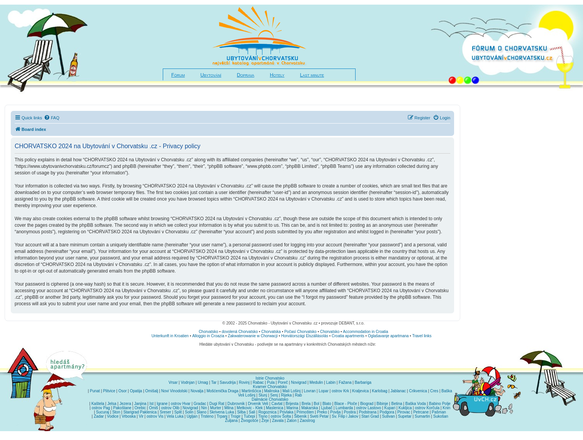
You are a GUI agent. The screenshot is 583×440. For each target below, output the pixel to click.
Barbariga (363, 382)
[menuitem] (51, 117)
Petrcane (421, 412)
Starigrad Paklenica (140, 412)
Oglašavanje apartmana (388, 336)
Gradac (200, 404)
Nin (204, 408)
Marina (292, 408)
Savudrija (228, 382)
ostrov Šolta (281, 416)
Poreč (283, 382)
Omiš (153, 408)
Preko (322, 412)
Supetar (404, 416)
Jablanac (398, 391)
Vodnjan (188, 382)
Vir (141, 416)
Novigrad (298, 382)
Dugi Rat (216, 404)
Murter (215, 408)
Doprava (245, 75)
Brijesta (292, 404)
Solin (189, 412)
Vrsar (173, 382)
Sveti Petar (319, 416)
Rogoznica (267, 412)
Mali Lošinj (291, 391)
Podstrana (368, 412)
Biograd (366, 404)
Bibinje (382, 404)
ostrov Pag (101, 408)
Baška (446, 391)
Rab (298, 395)
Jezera (125, 404)
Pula (271, 382)
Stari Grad (370, 416)
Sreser (165, 412)
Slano (202, 412)
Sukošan (440, 416)
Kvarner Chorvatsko (270, 387)
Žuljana (231, 420)
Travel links (421, 336)
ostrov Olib (170, 408)
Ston (116, 412)
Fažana (345, 382)
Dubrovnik (236, 404)
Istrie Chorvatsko (270, 378)
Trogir (236, 416)
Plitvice (109, 391)
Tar (214, 382)
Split (178, 412)
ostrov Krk (340, 391)
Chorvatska (271, 332)
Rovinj (244, 382)
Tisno (262, 416)
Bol (316, 404)
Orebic (140, 408)
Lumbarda (344, 408)
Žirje (265, 420)
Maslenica (274, 408)
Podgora (386, 412)
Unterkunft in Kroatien (170, 336)
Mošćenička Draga (223, 391)
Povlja (335, 412)
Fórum (178, 75)
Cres (434, 391)
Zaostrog (307, 420)
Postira (350, 412)
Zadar (99, 416)
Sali (252, 412)
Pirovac (403, 412)
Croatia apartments (348, 336)
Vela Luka (175, 416)
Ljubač (326, 408)
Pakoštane (122, 408)
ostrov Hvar (180, 404)
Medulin (316, 382)
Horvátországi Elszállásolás (304, 336)
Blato (326, 404)
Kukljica (405, 408)
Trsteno (207, 416)
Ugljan (192, 416)
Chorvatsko (208, 332)
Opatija (136, 391)
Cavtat (276, 404)
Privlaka (287, 412)
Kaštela (97, 404)
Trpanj (222, 416)
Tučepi (249, 416)
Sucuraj (102, 412)
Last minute (312, 75)
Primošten (305, 412)
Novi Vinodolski (174, 391)
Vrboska (128, 416)
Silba (241, 412)
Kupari (389, 408)
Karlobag (380, 391)
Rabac (258, 382)
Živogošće (250, 420)
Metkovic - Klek (250, 408)
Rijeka (286, 395)
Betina (396, 404)
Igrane (162, 404)
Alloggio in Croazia (208, 336)
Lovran (310, 391)
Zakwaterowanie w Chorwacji (253, 336)
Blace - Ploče (345, 404)
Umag (203, 382)
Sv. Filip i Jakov (345, 416)
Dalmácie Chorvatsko (270, 399)
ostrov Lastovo (368, 408)
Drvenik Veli (258, 404)
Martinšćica (251, 391)
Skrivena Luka (222, 412)
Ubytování (210, 75)
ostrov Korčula (427, 408)
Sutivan (388, 416)
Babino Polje (440, 404)
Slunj (263, 395)
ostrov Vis (155, 416)
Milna (229, 408)
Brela (306, 404)
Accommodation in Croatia (365, 332)
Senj (274, 395)
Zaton (292, 420)
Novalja (196, 391)
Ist (152, 404)
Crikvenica (418, 391)
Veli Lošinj (246, 395)
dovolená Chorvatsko (240, 332)
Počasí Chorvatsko (300, 332)
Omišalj (151, 391)
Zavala (278, 420)
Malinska (271, 391)
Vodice (113, 416)
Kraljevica (360, 391)
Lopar (324, 391)
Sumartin (422, 416)
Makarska (309, 408)
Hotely (277, 75)
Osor (123, 391)
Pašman (439, 412)
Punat (95, 391)
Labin (331, 382)
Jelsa (111, 404)
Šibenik (300, 416)
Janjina (140, 404)
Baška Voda (415, 404)
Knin (446, 408)
